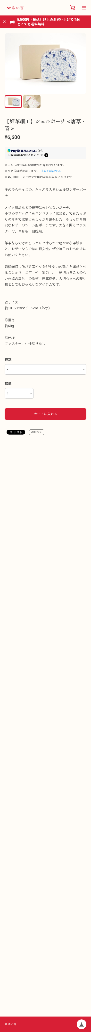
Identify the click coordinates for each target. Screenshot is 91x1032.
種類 (8, 359)
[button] (80, 63)
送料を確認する (51, 171)
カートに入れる (46, 413)
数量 (8, 383)
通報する (36, 432)
